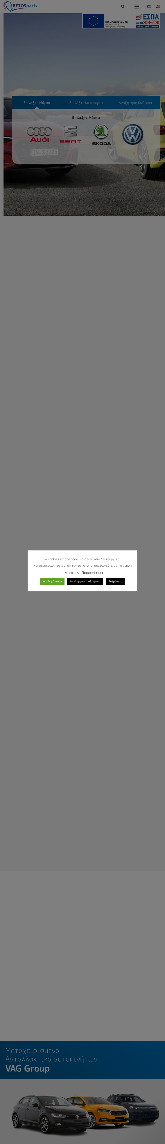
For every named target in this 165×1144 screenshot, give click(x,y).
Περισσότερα (92, 572)
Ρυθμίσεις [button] (115, 581)
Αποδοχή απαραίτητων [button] (84, 581)
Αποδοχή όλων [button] (52, 581)
